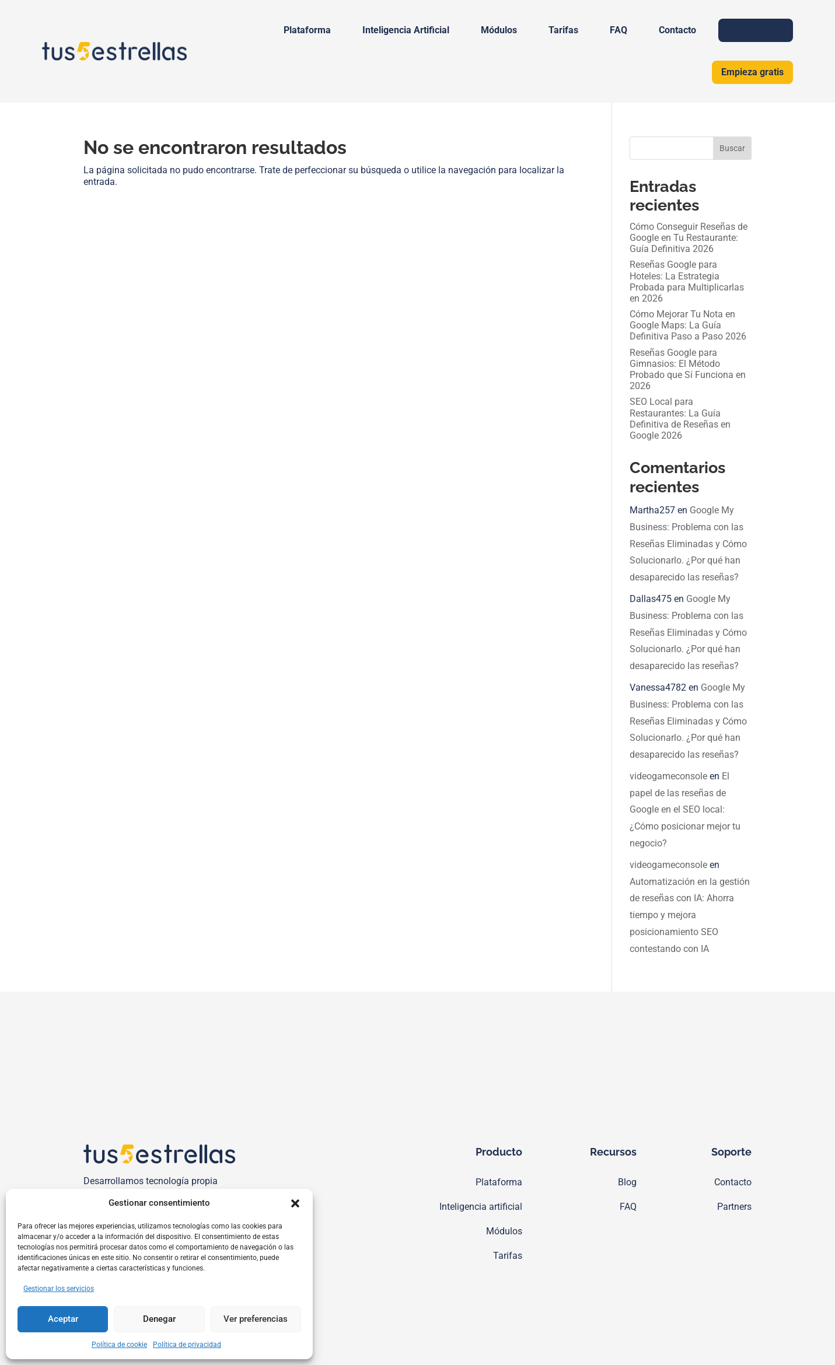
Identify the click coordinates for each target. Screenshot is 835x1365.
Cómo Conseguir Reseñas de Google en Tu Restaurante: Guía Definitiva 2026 (688, 237)
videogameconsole (668, 776)
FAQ (618, 30)
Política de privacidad (187, 1344)
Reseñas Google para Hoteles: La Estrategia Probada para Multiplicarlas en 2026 (687, 281)
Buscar (732, 148)
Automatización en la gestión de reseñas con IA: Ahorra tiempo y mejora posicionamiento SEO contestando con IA (690, 915)
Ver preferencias (255, 1319)
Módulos (499, 30)
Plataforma (307, 30)
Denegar (159, 1319)
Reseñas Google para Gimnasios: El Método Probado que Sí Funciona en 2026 (688, 369)
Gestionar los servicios (58, 1288)
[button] (295, 1203)
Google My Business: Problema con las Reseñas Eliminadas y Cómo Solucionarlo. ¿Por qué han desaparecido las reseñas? (688, 544)
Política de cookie (119, 1344)
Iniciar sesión (756, 30)
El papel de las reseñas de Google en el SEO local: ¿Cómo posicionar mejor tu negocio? (685, 810)
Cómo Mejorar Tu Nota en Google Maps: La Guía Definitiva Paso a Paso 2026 (688, 325)
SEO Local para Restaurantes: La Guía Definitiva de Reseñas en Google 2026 (680, 418)
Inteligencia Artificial (405, 30)
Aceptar (63, 1319)
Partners (734, 1206)
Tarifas (563, 30)
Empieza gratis (752, 72)
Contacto (677, 30)
